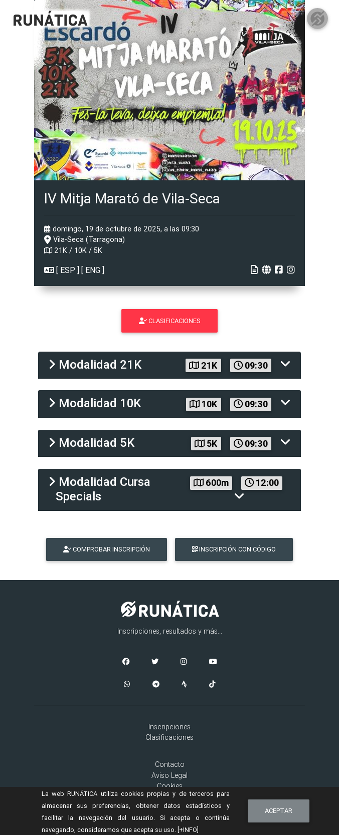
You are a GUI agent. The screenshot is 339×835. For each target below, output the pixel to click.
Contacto (170, 764)
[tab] (169, 365)
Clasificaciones (169, 737)
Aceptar (278, 810)
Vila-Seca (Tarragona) (84, 239)
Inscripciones (169, 726)
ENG (92, 270)
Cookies (170, 785)
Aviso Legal (169, 775)
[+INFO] (188, 829)
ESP (67, 270)
